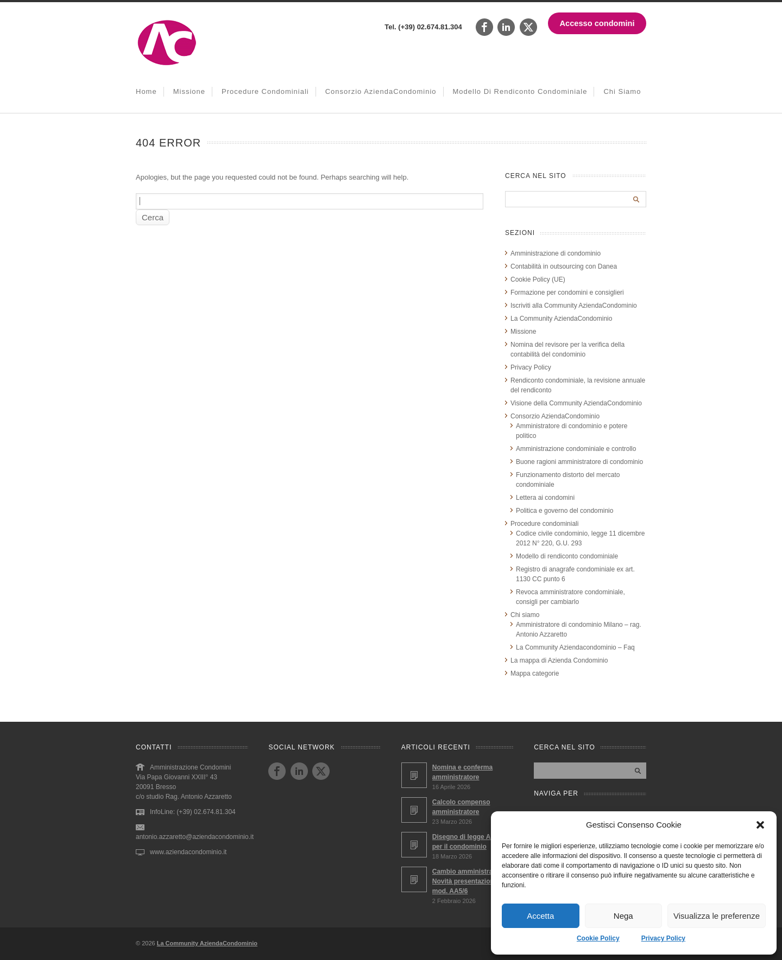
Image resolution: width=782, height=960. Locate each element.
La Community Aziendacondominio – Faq (575, 647)
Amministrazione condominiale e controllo (576, 449)
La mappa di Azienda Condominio (559, 660)
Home (146, 91)
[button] (760, 824)
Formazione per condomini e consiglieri (567, 292)
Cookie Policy (598, 938)
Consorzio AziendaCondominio (381, 91)
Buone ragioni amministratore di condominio (579, 462)
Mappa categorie (534, 673)
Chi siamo (622, 91)
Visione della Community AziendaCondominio (576, 403)
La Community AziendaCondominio (561, 318)
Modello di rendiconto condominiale (520, 91)
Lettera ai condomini (545, 497)
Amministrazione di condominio (555, 253)
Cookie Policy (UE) (537, 279)
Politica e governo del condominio (564, 510)
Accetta (540, 915)
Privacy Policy (663, 938)
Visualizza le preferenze (716, 915)
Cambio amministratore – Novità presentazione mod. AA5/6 (471, 881)
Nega (623, 915)
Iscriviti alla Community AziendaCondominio (573, 305)
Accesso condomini (597, 23)
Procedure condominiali (265, 91)
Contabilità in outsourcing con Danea (563, 266)
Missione (189, 91)
